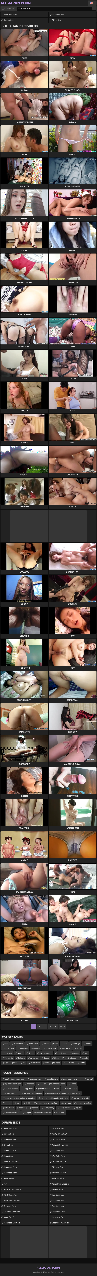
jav (5, 1184)
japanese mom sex (12, 1223)
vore (7, 1063)
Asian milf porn (10, 14)
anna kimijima (52, 1079)
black (56, 1058)
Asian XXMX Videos (12, 1189)
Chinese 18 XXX (59, 1161)
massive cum (50, 1048)
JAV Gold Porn (58, 1156)
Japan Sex (8, 1156)
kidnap (73, 1084)
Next (62, 1026)
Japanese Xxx (58, 1200)
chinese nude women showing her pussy (63, 1093)
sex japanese (58, 1206)
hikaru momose (46, 1053)
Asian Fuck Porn (59, 1173)
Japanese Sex (10, 1150)
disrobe (57, 1063)
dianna (31, 1053)
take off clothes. (11, 1088)
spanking (75, 1053)
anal (6, 1043)
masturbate (9, 1048)
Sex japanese (58, 1195)
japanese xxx (58, 1150)
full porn (21, 1058)
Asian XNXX (9, 1178)
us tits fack (35, 1063)
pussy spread (64, 1108)
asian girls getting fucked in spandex (20, 1098)
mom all (8, 1103)
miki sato (8, 1053)
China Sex (56, 20)
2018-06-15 (18, 1043)
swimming (34, 1058)
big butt (90, 1079)
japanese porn (10, 1167)
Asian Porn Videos (12, 1200)
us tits (82, 1063)
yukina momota (11, 1093)
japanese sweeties (83, 1103)
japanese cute (35, 1079)
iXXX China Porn (11, 1195)
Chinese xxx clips (12, 1211)
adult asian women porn (14, 1079)
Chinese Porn (10, 1206)
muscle (85, 1058)
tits (24, 1063)
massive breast (70, 1058)
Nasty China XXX (59, 1134)
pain (18, 1103)
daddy (28, 1103)
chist (65, 1043)
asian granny (49, 1108)
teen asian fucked (43, 1112)
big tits (78, 1108)
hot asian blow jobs (81, 1098)
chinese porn (58, 1167)
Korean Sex (9, 20)
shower (43, 1084)
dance (46, 1058)
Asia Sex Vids (58, 1178)
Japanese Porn (10, 1173)
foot (15, 1063)
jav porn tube (58, 1139)
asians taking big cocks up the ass (54, 1098)
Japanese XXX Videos (61, 1223)
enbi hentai (69, 1063)
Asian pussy (57, 1189)
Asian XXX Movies (60, 1145)
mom (56, 1043)
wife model (9, 1108)
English (92, 3)
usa (86, 1053)
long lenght (61, 1053)
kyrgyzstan (28, 1088)
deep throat (66, 1048)
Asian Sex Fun (10, 1217)
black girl (76, 1043)
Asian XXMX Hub (11, 1161)
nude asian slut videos (72, 1079)
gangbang (24, 1048)
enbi (47, 1063)
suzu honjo (60, 1112)
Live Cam (10, 8)
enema (88, 1043)
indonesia (30, 1084)
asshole (35, 1108)
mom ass (67, 1103)
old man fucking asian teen (47, 1103)
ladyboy (79, 1048)
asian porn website (60, 1184)
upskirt (20, 1053)
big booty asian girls (13, 1084)
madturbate (33, 1043)
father (46, 1043)
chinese (36, 1048)
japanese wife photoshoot (48, 1088)
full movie (9, 1058)
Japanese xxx (58, 14)
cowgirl (28, 1112)
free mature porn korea (32, 1093)
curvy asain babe (58, 1084)
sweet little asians (12, 1112)
